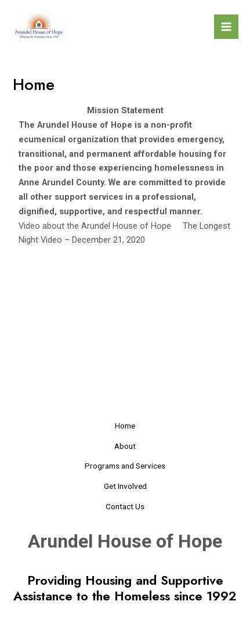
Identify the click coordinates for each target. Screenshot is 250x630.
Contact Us (125, 506)
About (125, 446)
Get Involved (125, 486)
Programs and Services (125, 465)
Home (125, 425)
